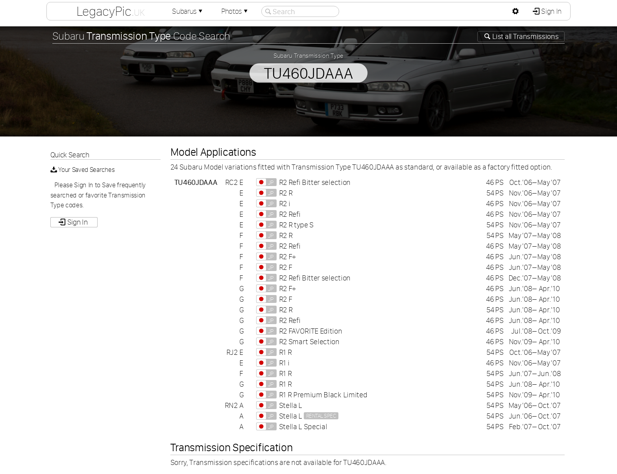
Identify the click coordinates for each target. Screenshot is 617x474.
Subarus (188, 11)
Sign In (551, 11)
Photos (235, 11)
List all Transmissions (525, 36)
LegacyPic (110, 11)
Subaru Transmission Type (308, 55)
